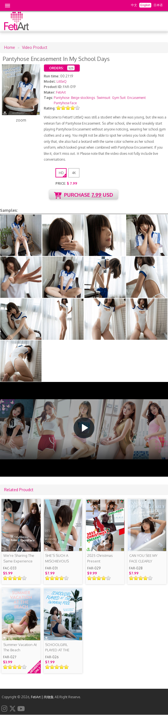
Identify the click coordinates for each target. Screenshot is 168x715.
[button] (84, 427)
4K (74, 173)
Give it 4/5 (72, 108)
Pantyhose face (65, 103)
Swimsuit (103, 98)
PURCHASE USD (83, 195)
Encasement (136, 98)
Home (9, 47)
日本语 (158, 5)
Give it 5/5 (77, 108)
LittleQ (62, 81)
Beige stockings (83, 98)
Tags (48, 98)
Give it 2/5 (63, 108)
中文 (134, 5)
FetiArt (61, 92)
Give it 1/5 (58, 108)
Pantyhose (61, 98)
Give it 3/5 (68, 108)
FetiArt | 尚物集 (42, 697)
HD (61, 173)
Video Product (34, 47)
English (145, 5)
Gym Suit (119, 98)
